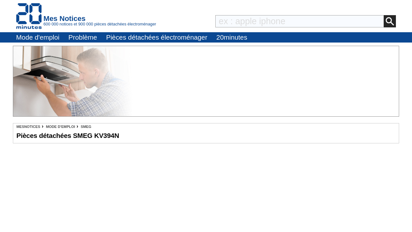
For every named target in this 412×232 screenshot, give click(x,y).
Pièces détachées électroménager (156, 37)
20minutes (231, 37)
